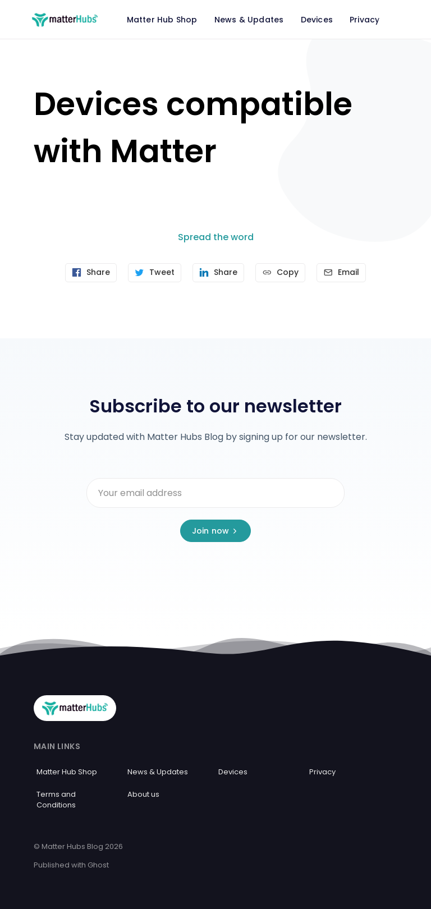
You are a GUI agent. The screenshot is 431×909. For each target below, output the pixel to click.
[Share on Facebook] (88, 272)
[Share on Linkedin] (218, 272)
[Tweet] (153, 272)
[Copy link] (281, 272)
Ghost (98, 864)
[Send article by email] (343, 272)
